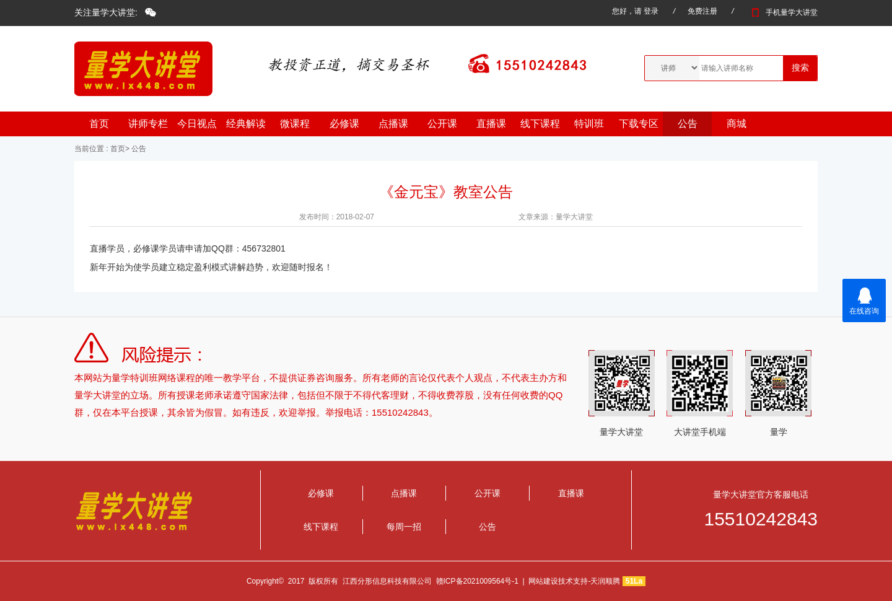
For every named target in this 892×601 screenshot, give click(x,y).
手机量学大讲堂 (783, 12)
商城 (736, 123)
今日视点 (197, 123)
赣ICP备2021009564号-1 (477, 581)
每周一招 (404, 527)
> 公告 (135, 148)
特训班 (589, 123)
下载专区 (638, 123)
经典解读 (246, 123)
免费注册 (702, 11)
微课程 (295, 123)
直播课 (491, 123)
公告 (687, 123)
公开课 (442, 123)
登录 (651, 11)
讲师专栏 (148, 123)
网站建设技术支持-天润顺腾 (574, 581)
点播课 (393, 123)
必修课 (344, 123)
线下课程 (540, 123)
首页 (99, 123)
